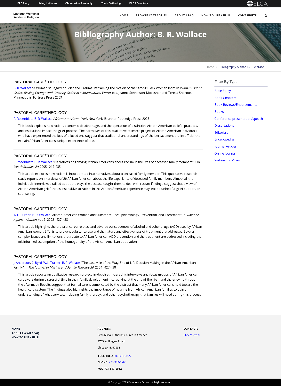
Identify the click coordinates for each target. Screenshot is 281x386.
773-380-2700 (117, 362)
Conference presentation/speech (238, 119)
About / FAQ (184, 15)
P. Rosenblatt (23, 119)
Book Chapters (225, 98)
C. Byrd (37, 263)
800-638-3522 (122, 356)
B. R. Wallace (22, 88)
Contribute (247, 15)
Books (219, 111)
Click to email (191, 335)
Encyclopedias (224, 139)
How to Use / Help (215, 15)
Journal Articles (225, 146)
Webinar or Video (227, 160)
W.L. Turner (22, 215)
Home (123, 15)
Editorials (221, 132)
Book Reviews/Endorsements (235, 104)
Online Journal (225, 153)
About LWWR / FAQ (25, 333)
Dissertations (224, 125)
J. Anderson (21, 263)
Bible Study (222, 91)
